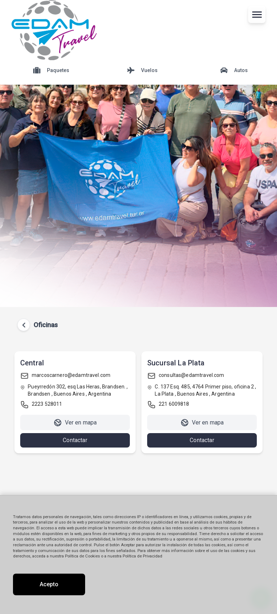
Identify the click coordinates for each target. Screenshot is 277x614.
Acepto (49, 584)
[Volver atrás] (23, 325)
